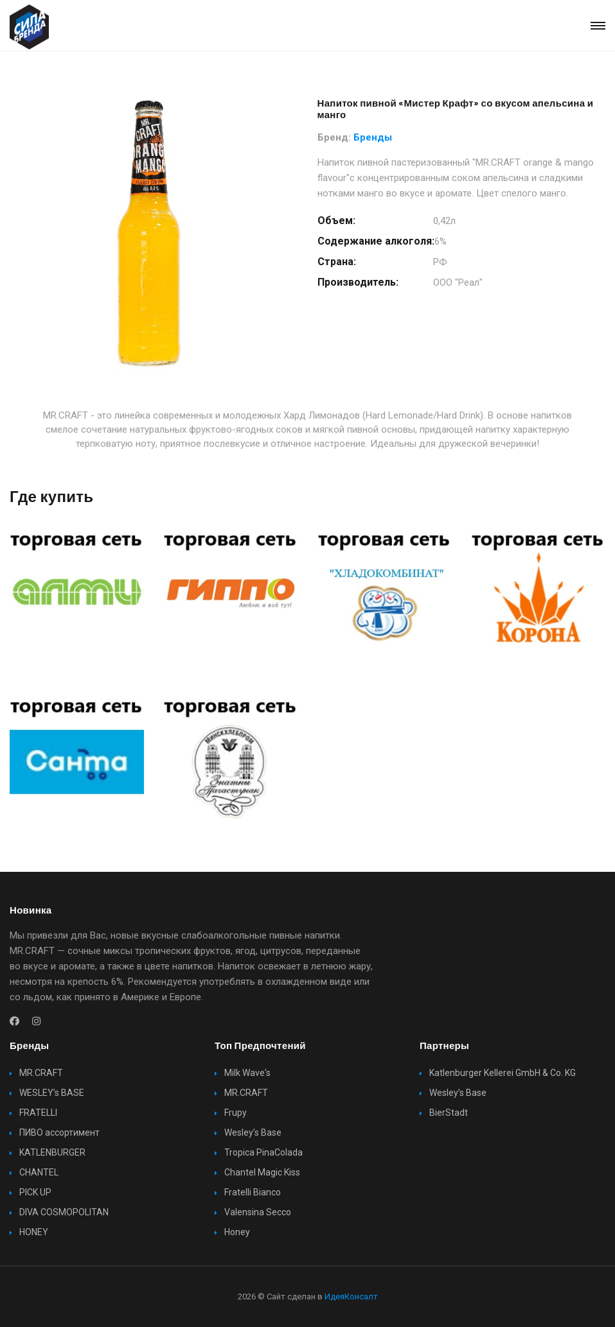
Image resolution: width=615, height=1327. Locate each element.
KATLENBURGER (52, 1152)
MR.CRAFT (41, 1073)
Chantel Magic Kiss (262, 1172)
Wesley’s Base (252, 1132)
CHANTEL (38, 1172)
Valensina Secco (257, 1212)
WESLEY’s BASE (51, 1093)
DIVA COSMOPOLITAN (64, 1212)
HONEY (33, 1232)
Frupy (235, 1112)
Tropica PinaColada (263, 1152)
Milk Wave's (247, 1073)
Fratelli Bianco (252, 1192)
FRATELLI (38, 1112)
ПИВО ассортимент (59, 1132)
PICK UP (35, 1192)
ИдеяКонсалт (351, 1296)
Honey (237, 1232)
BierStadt (448, 1112)
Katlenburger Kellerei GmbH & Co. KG (502, 1073)
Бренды (372, 137)
